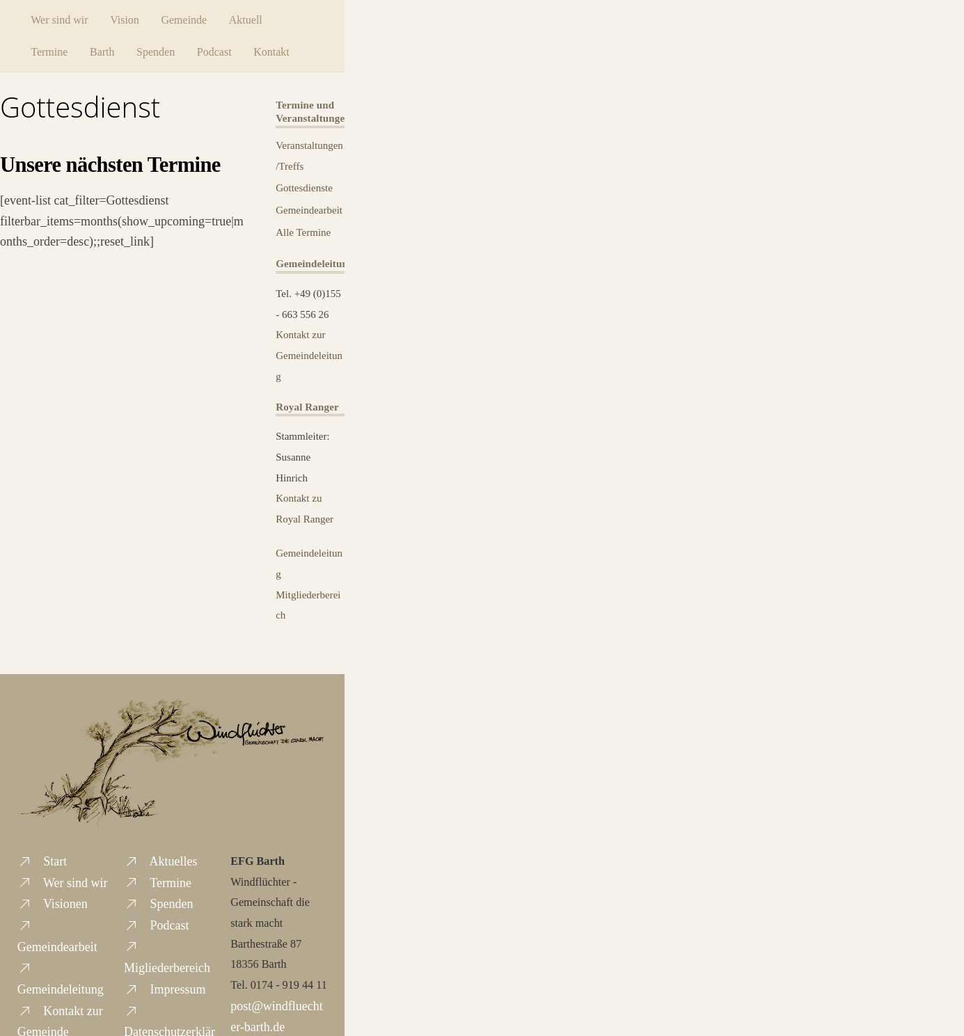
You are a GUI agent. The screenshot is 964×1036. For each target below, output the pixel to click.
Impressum (165, 989)
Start (42, 861)
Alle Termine (303, 231)
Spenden (160, 51)
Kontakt (276, 51)
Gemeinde (189, 19)
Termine (53, 51)
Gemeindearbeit (309, 209)
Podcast (218, 51)
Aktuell (250, 19)
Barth (106, 51)
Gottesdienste (304, 187)
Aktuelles (161, 861)
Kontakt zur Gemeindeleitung (309, 354)
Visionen (52, 903)
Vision (129, 19)
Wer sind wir (64, 19)
